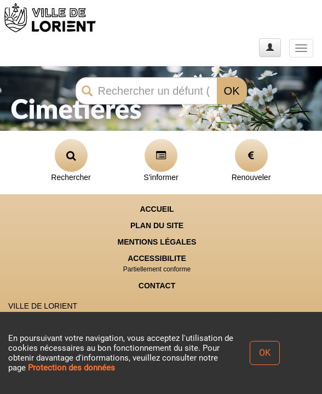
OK (232, 91)
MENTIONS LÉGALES (157, 241)
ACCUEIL (157, 209)
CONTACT (157, 285)
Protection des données (71, 368)
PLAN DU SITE (156, 225)
